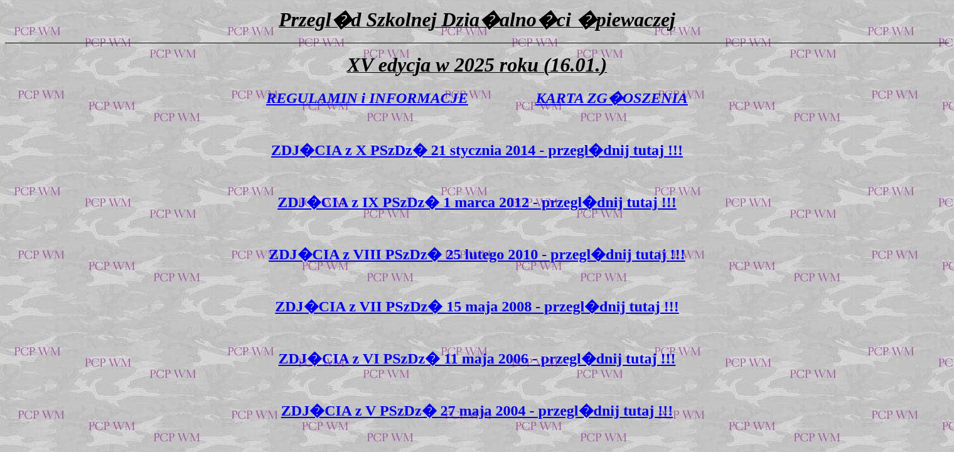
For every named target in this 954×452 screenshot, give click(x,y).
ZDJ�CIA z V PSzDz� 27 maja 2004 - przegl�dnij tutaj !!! (477, 410)
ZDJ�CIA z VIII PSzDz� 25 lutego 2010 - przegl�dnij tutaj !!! (477, 254)
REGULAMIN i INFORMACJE (367, 98)
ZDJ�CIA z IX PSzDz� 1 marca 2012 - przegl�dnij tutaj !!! (476, 202)
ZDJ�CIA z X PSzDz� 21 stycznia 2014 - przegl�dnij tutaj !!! (477, 150)
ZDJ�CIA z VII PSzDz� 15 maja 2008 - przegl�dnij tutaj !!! (477, 306)
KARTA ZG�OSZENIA (612, 98)
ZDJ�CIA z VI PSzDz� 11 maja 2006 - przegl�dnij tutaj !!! (477, 358)
